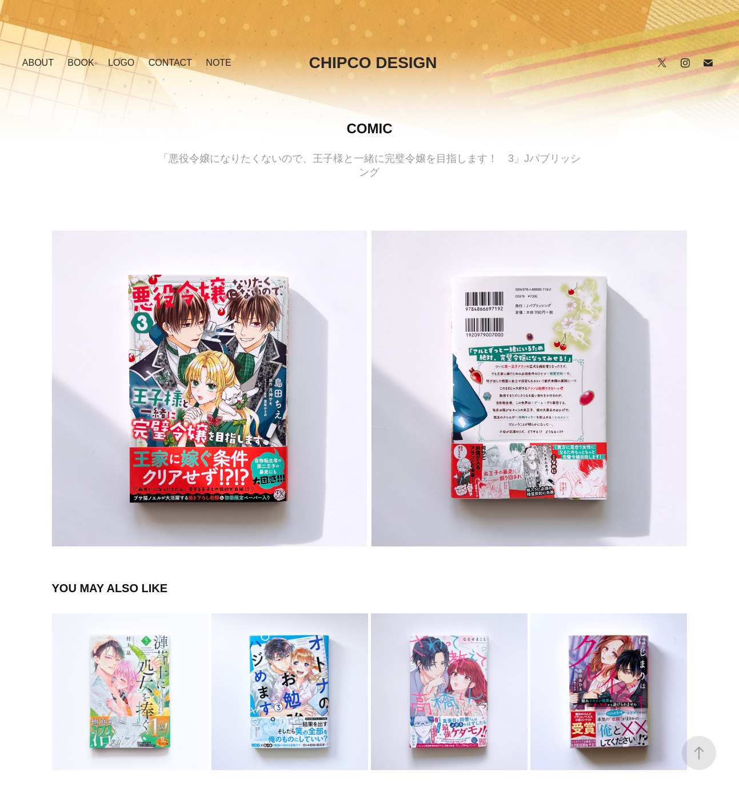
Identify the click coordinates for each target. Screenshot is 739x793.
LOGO (121, 63)
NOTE (218, 63)
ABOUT (38, 63)
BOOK (80, 63)
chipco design (373, 63)
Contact (170, 63)
